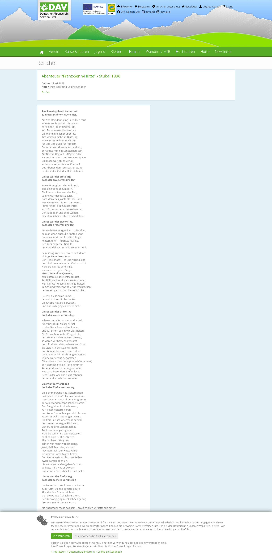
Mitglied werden (210, 6)
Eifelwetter (125, 6)
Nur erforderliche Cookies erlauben (95, 536)
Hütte (205, 51)
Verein (54, 51)
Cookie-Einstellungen (109, 551)
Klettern (117, 51)
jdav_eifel (163, 11)
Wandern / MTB (158, 51)
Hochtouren (185, 51)
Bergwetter (142, 6)
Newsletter (189, 6)
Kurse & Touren (77, 51)
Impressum (59, 551)
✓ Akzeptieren (61, 535)
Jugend (100, 51)
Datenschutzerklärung (82, 551)
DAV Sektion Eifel (128, 11)
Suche (228, 6)
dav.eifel (148, 11)
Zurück (46, 92)
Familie (134, 51)
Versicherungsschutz (166, 6)
